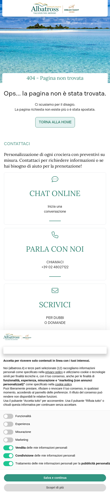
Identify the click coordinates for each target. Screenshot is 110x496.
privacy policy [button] (54, 372)
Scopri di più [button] (55, 487)
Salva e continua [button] (55, 477)
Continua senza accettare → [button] (55, 350)
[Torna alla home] (55, 8)
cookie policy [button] (63, 384)
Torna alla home (55, 122)
